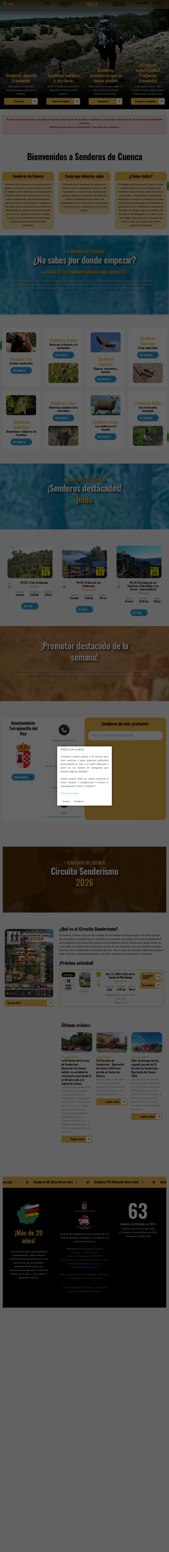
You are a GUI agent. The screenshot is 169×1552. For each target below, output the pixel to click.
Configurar (79, 801)
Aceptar (66, 801)
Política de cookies (70, 793)
